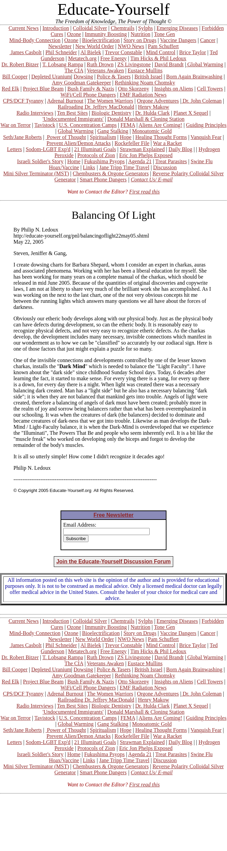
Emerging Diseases (177, 28)
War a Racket (167, 143)
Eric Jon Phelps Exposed (146, 155)
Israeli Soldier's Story (40, 161)
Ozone (74, 34)
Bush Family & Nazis (90, 89)
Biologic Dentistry (111, 113)
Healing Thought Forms (161, 137)
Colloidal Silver (90, 28)
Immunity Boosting (106, 34)
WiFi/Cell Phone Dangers (88, 95)
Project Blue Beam (43, 89)
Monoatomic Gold (152, 131)
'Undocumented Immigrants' (73, 119)
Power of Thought (66, 137)
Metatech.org (82, 58)
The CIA (74, 70)
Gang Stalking (112, 131)
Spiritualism (103, 137)
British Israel (148, 76)
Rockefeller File (132, 143)
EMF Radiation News (143, 95)
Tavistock (44, 125)
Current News (24, 28)
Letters (14, 149)
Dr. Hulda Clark (152, 113)
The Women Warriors (110, 101)
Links (89, 167)
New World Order (94, 46)
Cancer (207, 40)
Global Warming (204, 64)
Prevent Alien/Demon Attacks (78, 143)
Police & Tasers (114, 76)
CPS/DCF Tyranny (23, 101)
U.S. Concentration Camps (88, 125)
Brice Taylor (192, 52)
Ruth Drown (100, 64)
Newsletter (59, 46)
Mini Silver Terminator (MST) (36, 173)
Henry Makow (153, 107)
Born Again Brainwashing (194, 76)
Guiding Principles (206, 125)
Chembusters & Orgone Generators (111, 173)
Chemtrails (122, 28)
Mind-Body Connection (34, 40)
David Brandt (169, 64)
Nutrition (140, 34)
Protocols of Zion (96, 155)
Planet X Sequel (191, 113)
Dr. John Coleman (201, 101)
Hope (125, 137)
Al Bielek (90, 52)
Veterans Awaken (105, 70)
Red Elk (10, 89)
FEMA (127, 125)
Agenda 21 (140, 161)
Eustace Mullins (145, 70)
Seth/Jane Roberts (22, 137)
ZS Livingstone (134, 64)
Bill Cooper (15, 76)
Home (73, 161)
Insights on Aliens (173, 89)
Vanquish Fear (206, 137)
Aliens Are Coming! (160, 125)
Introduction (55, 28)
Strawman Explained (142, 149)
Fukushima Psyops (104, 161)
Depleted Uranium (51, 76)
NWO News (131, 46)
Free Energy (113, 58)
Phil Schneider (61, 52)
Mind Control (161, 52)
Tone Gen (164, 34)
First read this (144, 191)
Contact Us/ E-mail (152, 179)
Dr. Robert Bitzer (20, 64)
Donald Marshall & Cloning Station (145, 119)
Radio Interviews (34, 113)
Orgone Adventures (158, 101)
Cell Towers (210, 89)
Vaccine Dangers (178, 40)
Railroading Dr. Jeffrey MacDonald (96, 107)
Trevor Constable (123, 52)
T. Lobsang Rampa (62, 64)
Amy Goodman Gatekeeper (81, 82)
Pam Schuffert (163, 46)
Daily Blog (180, 149)
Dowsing (83, 76)
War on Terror (16, 125)
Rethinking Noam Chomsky (145, 82)
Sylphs (145, 28)
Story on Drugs (139, 40)
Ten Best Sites (72, 113)
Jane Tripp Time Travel (124, 167)
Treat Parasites (171, 161)
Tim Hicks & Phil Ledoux (158, 58)
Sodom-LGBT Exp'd (48, 149)
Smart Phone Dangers (103, 179)
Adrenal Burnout (65, 101)
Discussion (165, 167)
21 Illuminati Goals (95, 149)
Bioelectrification (101, 40)
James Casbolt (25, 52)
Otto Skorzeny (133, 89)
